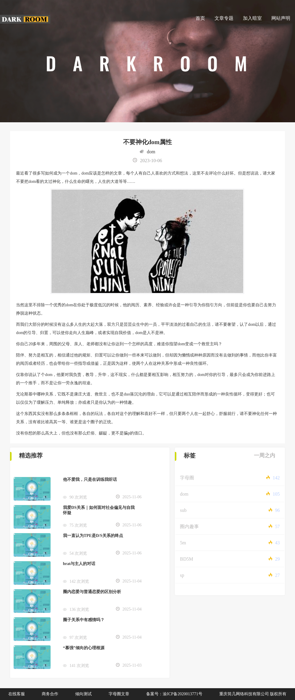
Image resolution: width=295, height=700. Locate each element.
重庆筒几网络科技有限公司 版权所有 (253, 694)
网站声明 (280, 18)
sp (182, 575)
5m (183, 542)
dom (151, 151)
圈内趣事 (189, 526)
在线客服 (16, 694)
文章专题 (224, 18)
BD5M (186, 558)
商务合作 (50, 694)
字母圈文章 (119, 694)
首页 (200, 18)
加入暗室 (252, 18)
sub (183, 510)
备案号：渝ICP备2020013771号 (174, 694)
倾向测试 (83, 694)
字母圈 (187, 477)
